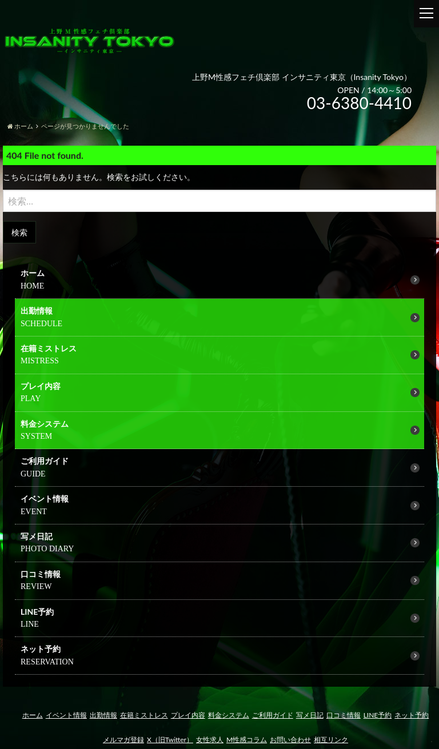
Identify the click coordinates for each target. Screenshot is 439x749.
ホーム (33, 273)
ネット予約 (41, 649)
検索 (19, 232)
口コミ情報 (41, 574)
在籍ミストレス (49, 348)
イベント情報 (66, 715)
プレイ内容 (41, 386)
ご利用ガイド (272, 715)
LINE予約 (37, 611)
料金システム (45, 423)
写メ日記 (37, 536)
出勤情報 (37, 310)
